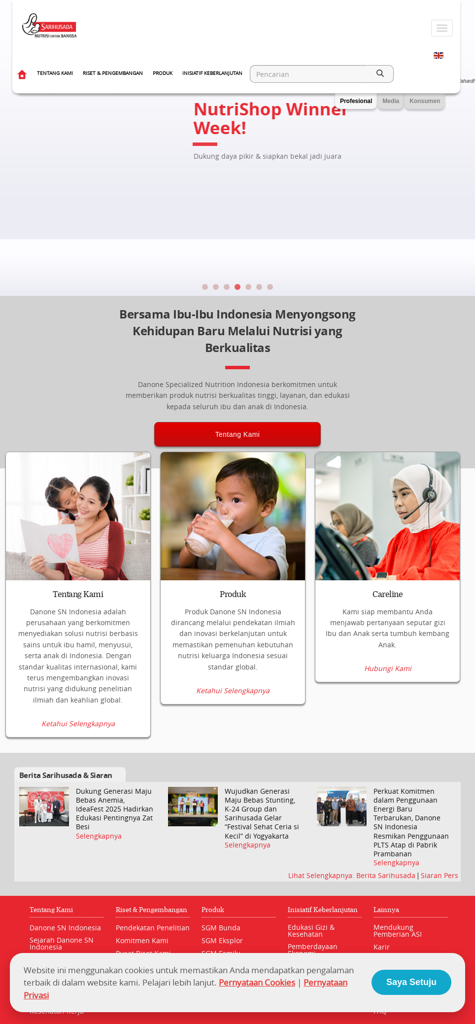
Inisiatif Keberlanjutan (212, 73)
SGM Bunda (221, 928)
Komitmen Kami (142, 941)
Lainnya (386, 910)
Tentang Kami (55, 73)
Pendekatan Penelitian (153, 928)
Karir (381, 947)
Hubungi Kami (387, 724)
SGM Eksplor (222, 941)
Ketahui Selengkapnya (78, 724)
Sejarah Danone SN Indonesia (62, 944)
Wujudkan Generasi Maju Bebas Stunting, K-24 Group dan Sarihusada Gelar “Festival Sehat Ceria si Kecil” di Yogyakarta (262, 814)
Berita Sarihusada (386, 876)
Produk (162, 73)
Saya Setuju (411, 982)
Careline (388, 594)
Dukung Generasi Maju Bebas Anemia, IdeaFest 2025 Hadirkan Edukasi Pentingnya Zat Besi (114, 809)
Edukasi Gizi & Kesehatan (311, 931)
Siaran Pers (439, 876)
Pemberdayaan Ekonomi (313, 950)
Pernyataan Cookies (257, 982)
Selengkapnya (99, 836)
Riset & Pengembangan (113, 73)
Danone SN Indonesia (65, 928)
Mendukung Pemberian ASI (397, 931)
